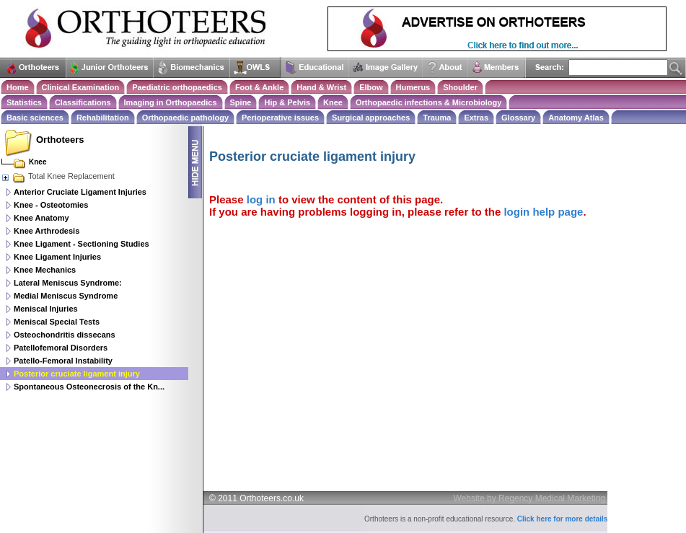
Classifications (83, 102)
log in (261, 199)
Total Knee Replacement (58, 176)
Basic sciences (34, 117)
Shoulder (460, 87)
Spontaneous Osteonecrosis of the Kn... (89, 386)
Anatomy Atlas (576, 117)
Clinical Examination (81, 87)
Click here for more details (562, 519)
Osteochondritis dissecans (64, 334)
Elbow (370, 87)
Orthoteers (60, 139)
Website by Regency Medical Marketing (530, 498)
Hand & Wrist (321, 87)
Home (17, 87)
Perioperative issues (280, 117)
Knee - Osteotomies (51, 205)
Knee (333, 102)
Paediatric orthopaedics (177, 87)
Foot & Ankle (259, 87)
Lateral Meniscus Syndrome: (68, 282)
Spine (241, 102)
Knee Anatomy (41, 217)
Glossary (518, 117)
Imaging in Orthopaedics (170, 102)
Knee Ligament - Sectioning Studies (81, 243)
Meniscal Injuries (46, 308)
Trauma (437, 117)
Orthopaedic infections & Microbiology (428, 102)
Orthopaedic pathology (185, 117)
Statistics (24, 102)
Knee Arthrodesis (46, 230)
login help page (543, 212)
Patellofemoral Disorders (60, 347)
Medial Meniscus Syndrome (66, 295)
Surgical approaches (371, 117)
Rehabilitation (102, 117)
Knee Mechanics (45, 269)
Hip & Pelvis (287, 102)
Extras (476, 117)
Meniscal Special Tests (57, 321)
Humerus (413, 87)
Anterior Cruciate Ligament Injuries (80, 192)
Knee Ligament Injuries (57, 256)
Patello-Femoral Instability (63, 360)
